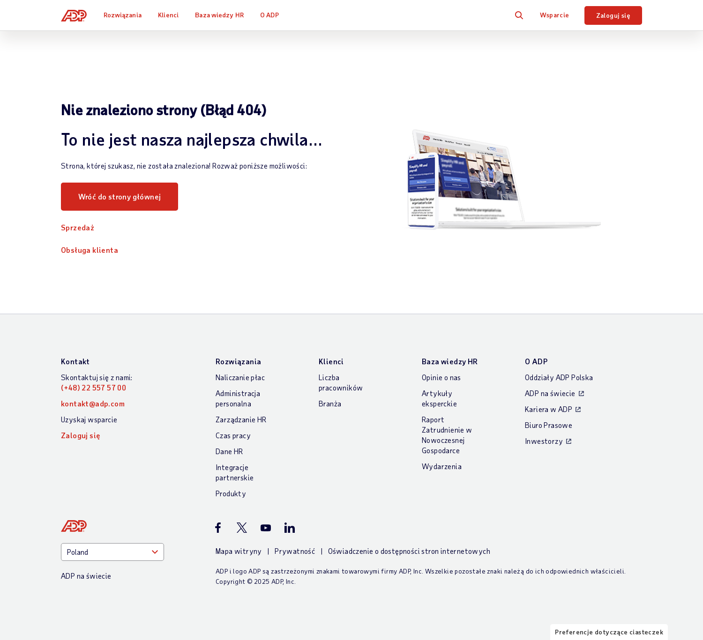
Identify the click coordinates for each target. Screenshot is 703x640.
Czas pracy (233, 435)
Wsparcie (554, 15)
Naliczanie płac (240, 377)
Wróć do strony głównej (119, 196)
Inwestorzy (544, 440)
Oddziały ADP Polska (559, 377)
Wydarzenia (442, 466)
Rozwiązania (123, 15)
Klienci (168, 15)
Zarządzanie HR (241, 419)
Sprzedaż (77, 227)
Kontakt (75, 361)
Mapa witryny (239, 550)
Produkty (231, 493)
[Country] (112, 552)
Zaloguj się (613, 15)
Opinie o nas (441, 377)
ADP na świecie (550, 393)
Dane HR (229, 451)
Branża (330, 403)
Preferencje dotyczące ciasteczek (609, 632)
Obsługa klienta (89, 249)
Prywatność (295, 550)
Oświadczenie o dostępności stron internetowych (409, 550)
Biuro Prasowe (548, 424)
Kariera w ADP (548, 409)
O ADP (269, 15)
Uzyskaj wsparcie (89, 419)
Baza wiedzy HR (219, 15)
